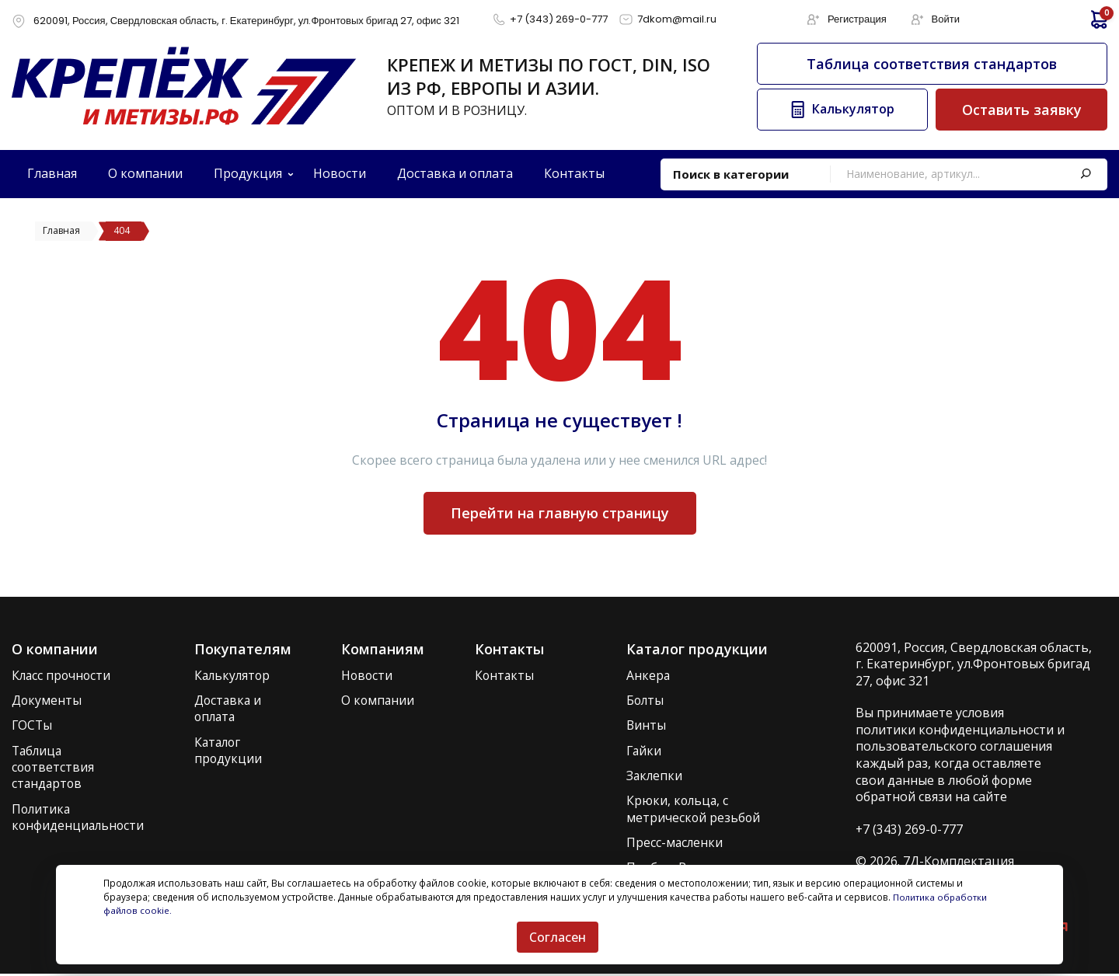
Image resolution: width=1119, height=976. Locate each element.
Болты (645, 700)
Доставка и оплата (230, 709)
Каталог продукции (230, 752)
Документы (47, 700)
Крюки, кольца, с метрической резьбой (694, 811)
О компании (379, 700)
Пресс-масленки (675, 844)
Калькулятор (235, 676)
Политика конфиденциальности (79, 818)
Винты (646, 726)
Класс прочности (62, 676)
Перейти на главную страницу (560, 513)
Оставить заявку (1022, 109)
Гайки (644, 752)
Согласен (557, 937)
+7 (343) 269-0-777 (910, 829)
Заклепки (655, 777)
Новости (368, 676)
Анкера (648, 676)
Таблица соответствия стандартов (932, 63)
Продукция (248, 173)
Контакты (505, 676)
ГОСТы (33, 726)
